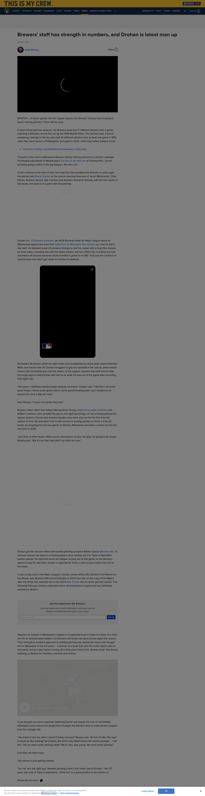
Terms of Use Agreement (69, 793)
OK (166, 791)
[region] (102, 791)
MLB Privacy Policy (48, 793)
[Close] (201, 791)
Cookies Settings (147, 791)
